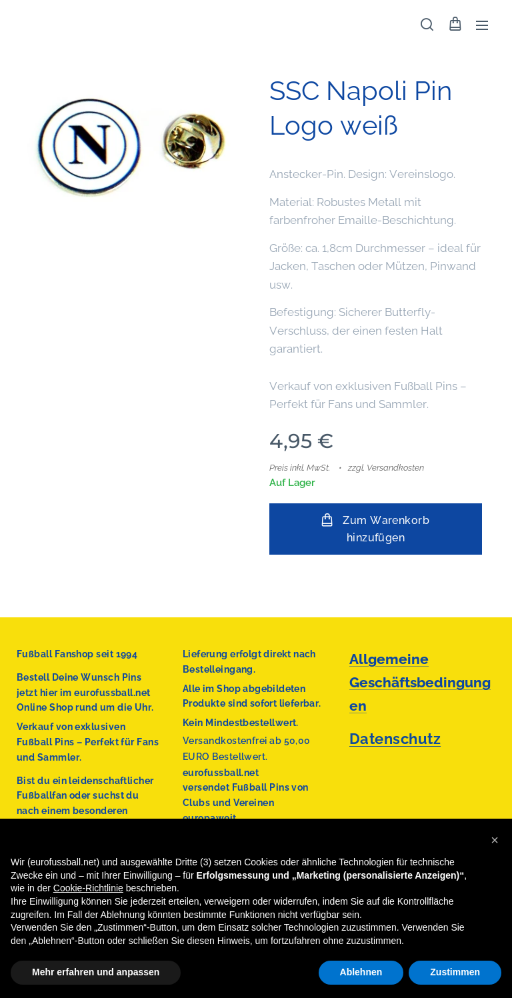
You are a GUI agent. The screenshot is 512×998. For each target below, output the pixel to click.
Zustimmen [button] (455, 972)
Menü (482, 25)
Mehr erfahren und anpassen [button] (95, 972)
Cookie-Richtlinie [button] (88, 888)
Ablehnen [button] (361, 972)
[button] (427, 24)
